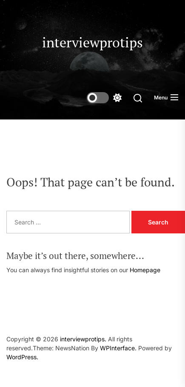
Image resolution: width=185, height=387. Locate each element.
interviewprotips (92, 42)
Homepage (145, 270)
